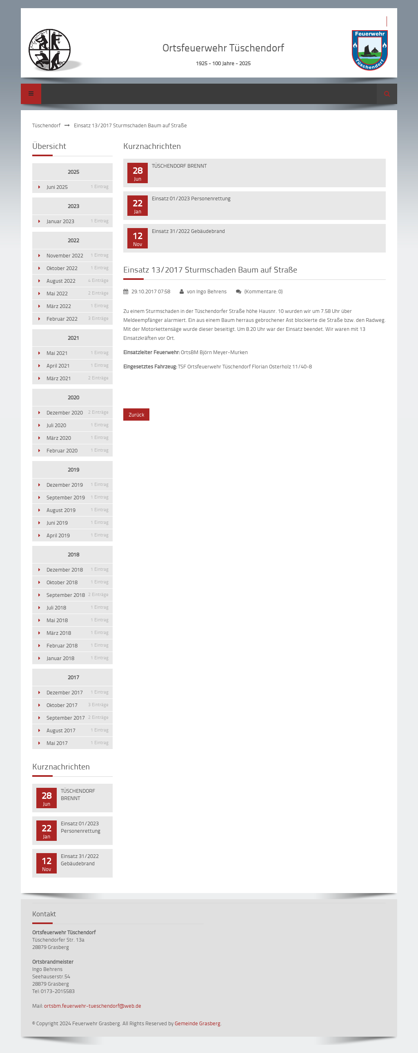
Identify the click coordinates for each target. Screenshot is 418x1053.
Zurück (136, 414)
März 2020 (78, 437)
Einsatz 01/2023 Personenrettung (191, 198)
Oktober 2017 (78, 705)
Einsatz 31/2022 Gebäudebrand (188, 231)
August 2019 (78, 510)
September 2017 (78, 717)
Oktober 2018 (78, 582)
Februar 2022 (78, 318)
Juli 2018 (78, 607)
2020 (73, 397)
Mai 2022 (78, 293)
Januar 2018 (78, 658)
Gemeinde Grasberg (197, 1023)
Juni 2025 (78, 187)
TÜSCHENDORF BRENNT (179, 165)
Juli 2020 (78, 425)
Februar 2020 (78, 450)
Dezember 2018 (78, 569)
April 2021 (78, 365)
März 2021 (78, 378)
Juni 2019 (78, 522)
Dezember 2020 (78, 412)
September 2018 (78, 595)
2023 (73, 206)
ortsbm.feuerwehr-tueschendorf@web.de (92, 1005)
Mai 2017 (78, 743)
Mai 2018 (78, 620)
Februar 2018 (78, 645)
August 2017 (78, 730)
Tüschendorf (46, 125)
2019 (73, 469)
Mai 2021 (78, 353)
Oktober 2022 (78, 268)
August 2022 (78, 280)
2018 (73, 554)
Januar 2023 (78, 221)
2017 (73, 677)
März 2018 (78, 632)
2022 (73, 240)
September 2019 (78, 497)
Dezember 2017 (78, 692)
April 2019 (78, 535)
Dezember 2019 (78, 484)
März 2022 (78, 306)
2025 (73, 171)
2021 (73, 337)
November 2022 (78, 255)
